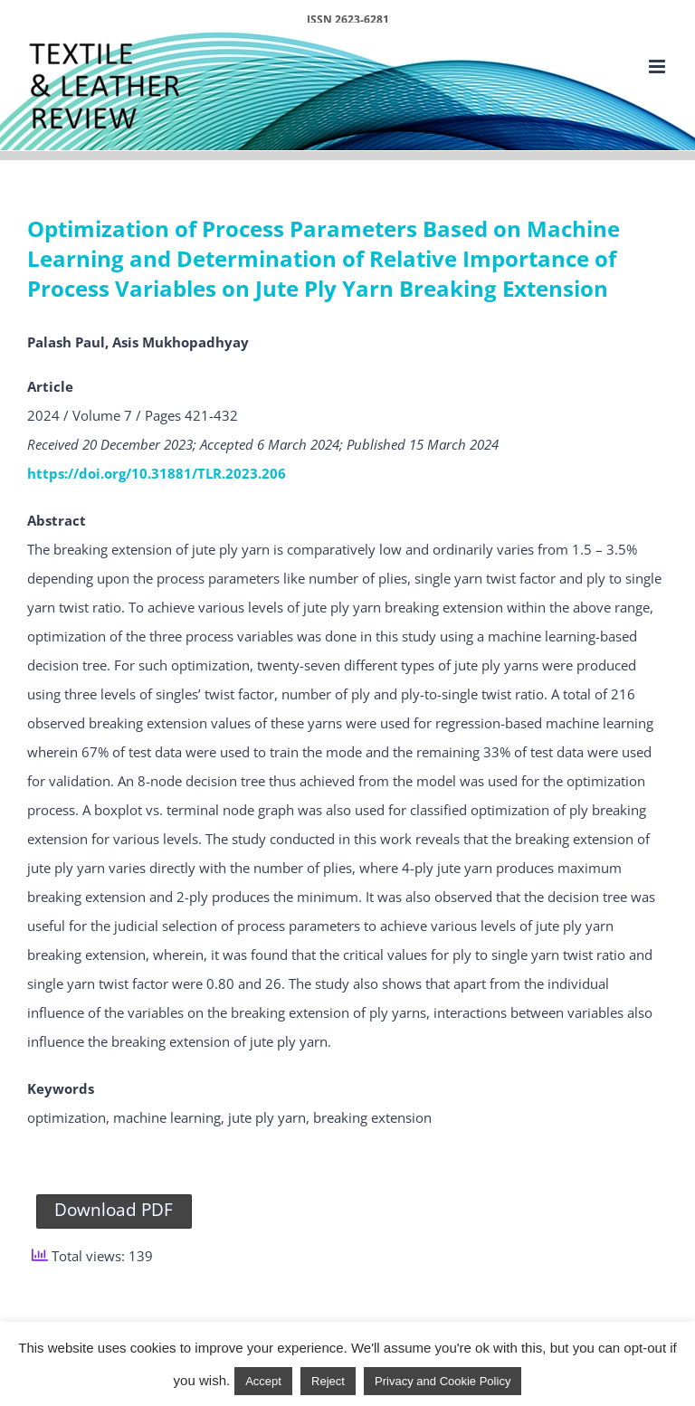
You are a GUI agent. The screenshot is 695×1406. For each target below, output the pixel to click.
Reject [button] (328, 1381)
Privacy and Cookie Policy (442, 1381)
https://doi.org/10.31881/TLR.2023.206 (156, 473)
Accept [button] (263, 1381)
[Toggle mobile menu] (658, 66)
